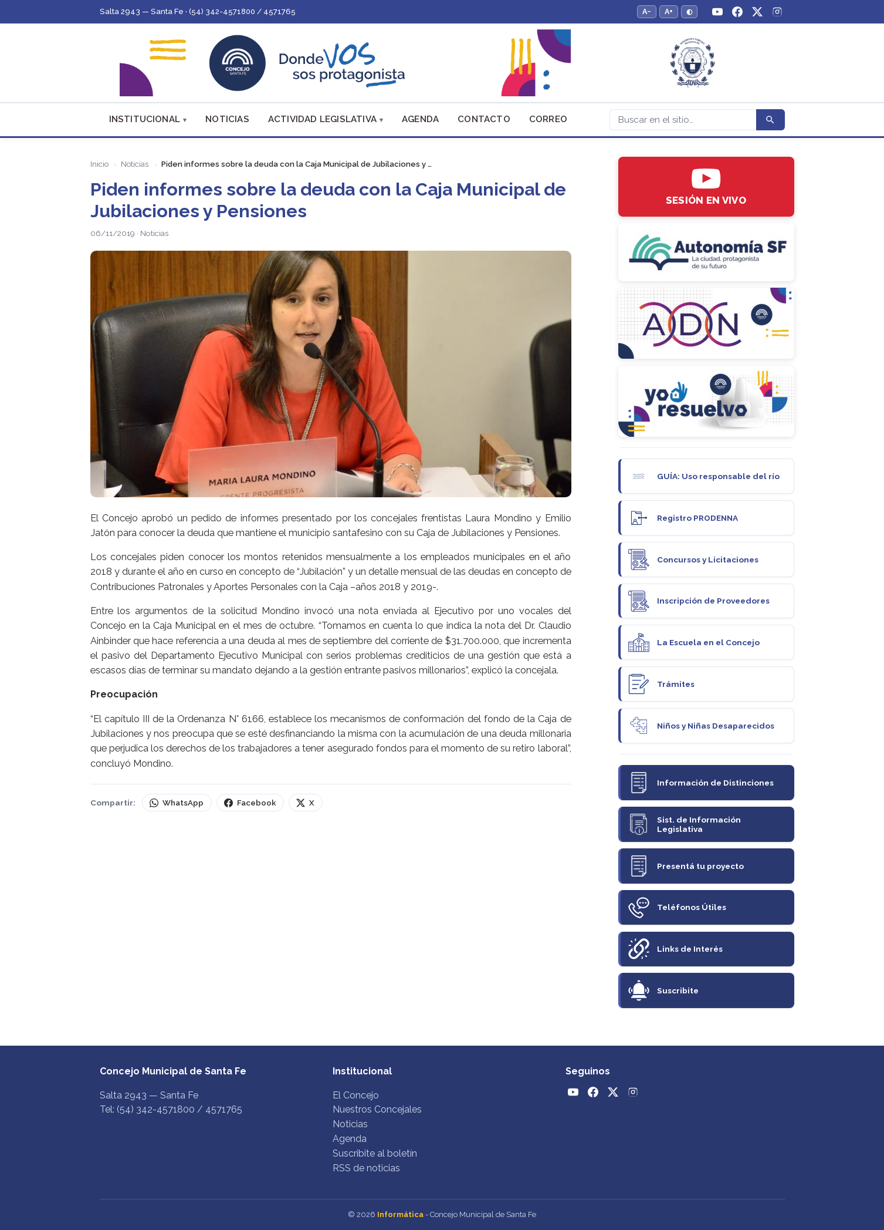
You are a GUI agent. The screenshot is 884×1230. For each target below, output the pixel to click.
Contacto (484, 119)
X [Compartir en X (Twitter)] (305, 802)
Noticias (227, 119)
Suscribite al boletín (375, 1153)
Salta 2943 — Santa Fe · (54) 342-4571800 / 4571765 (198, 11)
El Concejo (356, 1095)
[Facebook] (737, 11)
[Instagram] (777, 11)
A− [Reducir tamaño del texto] (646, 11)
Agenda (420, 119)
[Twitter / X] (757, 11)
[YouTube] (717, 11)
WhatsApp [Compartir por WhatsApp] (176, 802)
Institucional (145, 119)
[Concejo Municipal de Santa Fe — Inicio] (442, 63)
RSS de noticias (366, 1168)
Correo (548, 119)
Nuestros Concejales (377, 1109)
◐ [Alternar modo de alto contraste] (689, 11)
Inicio (99, 164)
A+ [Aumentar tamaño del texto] (669, 11)
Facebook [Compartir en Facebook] (249, 802)
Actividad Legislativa (322, 119)
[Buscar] (682, 119)
